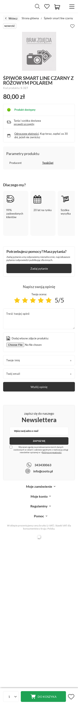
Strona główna (30, 18)
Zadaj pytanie (39, 268)
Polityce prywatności (52, 452)
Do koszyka (47, 696)
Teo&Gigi (47, 163)
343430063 (43, 465)
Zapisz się (39, 440)
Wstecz (11, 18)
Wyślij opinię (39, 387)
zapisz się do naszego (39, 417)
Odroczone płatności (26, 133)
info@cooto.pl (43, 471)
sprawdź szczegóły (24, 124)
